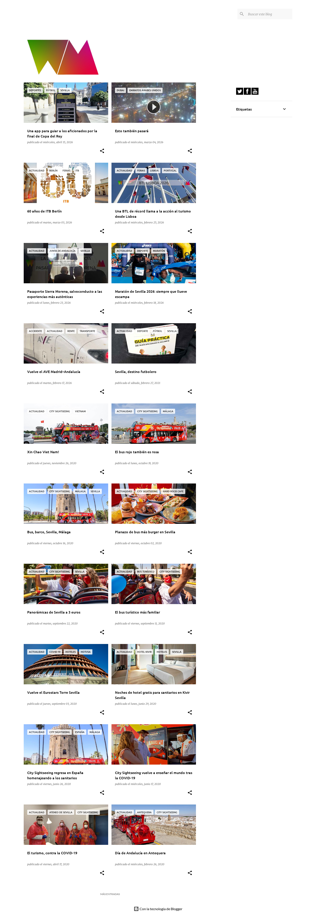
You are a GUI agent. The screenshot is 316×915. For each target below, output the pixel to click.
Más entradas (110, 894)
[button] (102, 151)
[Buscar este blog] (269, 14)
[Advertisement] (213, 148)
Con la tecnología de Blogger (158, 909)
